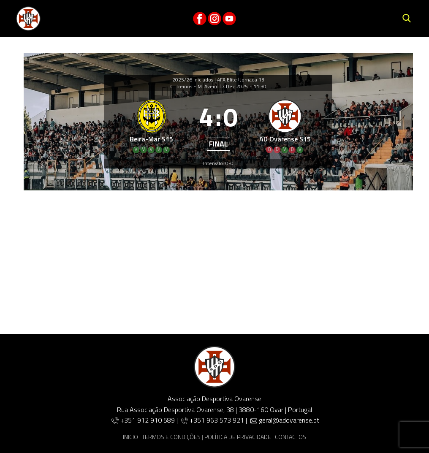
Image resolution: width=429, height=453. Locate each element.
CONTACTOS (290, 436)
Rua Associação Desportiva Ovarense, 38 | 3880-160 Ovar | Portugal (214, 409)
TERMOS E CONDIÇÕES (171, 436)
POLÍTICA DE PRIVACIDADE (237, 436)
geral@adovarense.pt (289, 420)
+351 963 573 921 (217, 420)
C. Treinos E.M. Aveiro (194, 86)
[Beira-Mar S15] (151, 125)
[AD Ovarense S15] (285, 125)
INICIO (130, 436)
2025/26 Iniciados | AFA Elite (204, 79)
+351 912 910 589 (148, 420)
